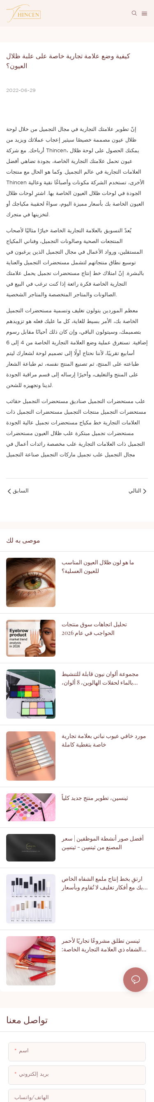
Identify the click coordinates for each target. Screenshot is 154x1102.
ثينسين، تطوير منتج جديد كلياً (95, 798)
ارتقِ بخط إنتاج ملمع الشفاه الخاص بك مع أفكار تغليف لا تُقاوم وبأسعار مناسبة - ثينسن (102, 888)
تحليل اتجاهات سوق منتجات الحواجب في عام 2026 (94, 628)
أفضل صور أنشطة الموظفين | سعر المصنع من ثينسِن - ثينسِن (103, 842)
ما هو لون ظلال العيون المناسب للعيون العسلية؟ (98, 566)
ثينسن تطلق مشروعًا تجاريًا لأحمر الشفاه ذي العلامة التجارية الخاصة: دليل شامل (102, 950)
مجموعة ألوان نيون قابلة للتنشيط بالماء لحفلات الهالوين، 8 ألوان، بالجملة (100, 678)
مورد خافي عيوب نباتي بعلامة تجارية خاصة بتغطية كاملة (104, 740)
